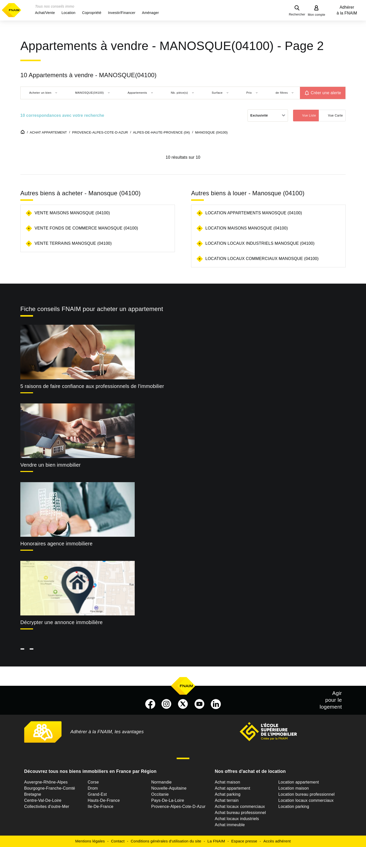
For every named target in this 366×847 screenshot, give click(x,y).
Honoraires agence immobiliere (56, 543)
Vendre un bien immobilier (50, 465)
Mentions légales (90, 841)
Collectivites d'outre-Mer (46, 806)
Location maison (293, 788)
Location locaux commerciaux (306, 800)
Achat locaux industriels (237, 819)
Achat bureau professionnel (240, 812)
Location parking (293, 806)
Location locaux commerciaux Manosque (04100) (261, 258)
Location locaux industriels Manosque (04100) (259, 243)
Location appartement (298, 782)
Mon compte (316, 15)
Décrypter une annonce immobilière (61, 622)
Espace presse (244, 841)
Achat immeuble (230, 825)
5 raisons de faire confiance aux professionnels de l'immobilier (92, 386)
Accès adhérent (277, 841)
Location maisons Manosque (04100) (246, 228)
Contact (118, 841)
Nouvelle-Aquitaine (169, 788)
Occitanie (160, 794)
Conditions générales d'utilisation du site (166, 841)
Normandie (161, 782)
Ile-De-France (100, 806)
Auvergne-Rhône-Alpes (46, 782)
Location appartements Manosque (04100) (253, 213)
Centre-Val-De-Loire (43, 800)
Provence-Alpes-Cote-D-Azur (178, 806)
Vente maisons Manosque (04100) (72, 213)
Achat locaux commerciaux (240, 806)
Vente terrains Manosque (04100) (73, 243)
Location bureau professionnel (306, 794)
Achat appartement (232, 788)
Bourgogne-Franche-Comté (49, 788)
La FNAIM (216, 841)
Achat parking (227, 794)
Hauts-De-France (104, 800)
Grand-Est (97, 794)
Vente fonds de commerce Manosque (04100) (86, 228)
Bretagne (32, 794)
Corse (93, 782)
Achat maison (227, 782)
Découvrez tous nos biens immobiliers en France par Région (90, 771)
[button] (45, 13)
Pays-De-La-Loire (167, 800)
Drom (93, 788)
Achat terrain (227, 800)
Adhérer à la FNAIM (347, 10)
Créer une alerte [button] (326, 93)
